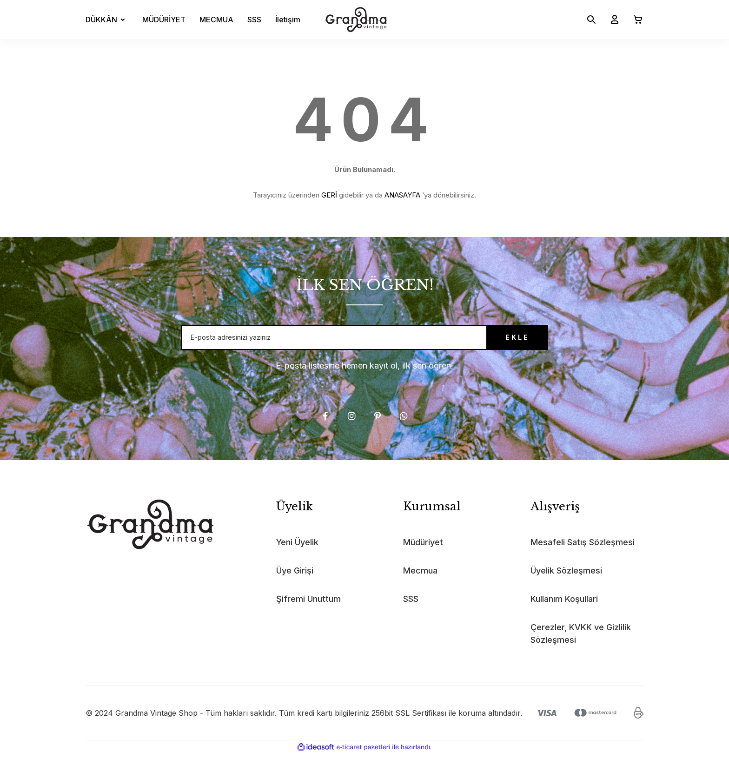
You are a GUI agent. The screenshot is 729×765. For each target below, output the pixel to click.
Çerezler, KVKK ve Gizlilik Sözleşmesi (580, 644)
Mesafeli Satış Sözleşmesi (582, 553)
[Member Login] (611, 19)
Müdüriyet (423, 553)
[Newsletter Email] (364, 343)
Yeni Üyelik (297, 553)
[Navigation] (107, 19)
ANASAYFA (402, 195)
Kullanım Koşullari (564, 610)
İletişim (287, 19)
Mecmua (420, 582)
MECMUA (216, 19)
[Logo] (356, 20)
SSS (254, 19)
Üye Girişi (294, 582)
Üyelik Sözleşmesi (566, 582)
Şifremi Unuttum (308, 610)
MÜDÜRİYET (164, 19)
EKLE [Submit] (497, 343)
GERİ (329, 195)
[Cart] (634, 19)
